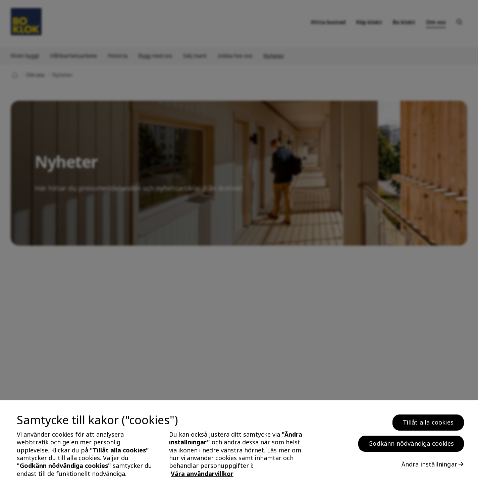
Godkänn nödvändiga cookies (411, 446)
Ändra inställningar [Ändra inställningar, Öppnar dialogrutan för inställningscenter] (429, 466)
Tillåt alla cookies (428, 425)
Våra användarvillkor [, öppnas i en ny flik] (202, 476)
